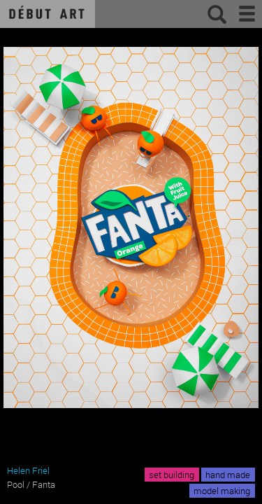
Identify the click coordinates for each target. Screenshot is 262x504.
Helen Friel (28, 470)
